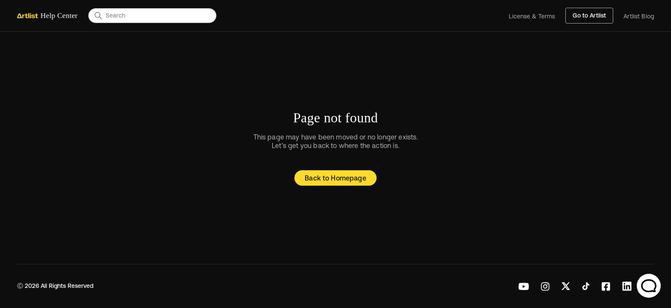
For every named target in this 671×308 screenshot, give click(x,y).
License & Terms (532, 16)
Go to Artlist (589, 15)
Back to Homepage (335, 178)
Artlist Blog (638, 16)
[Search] (152, 15)
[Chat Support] (649, 286)
